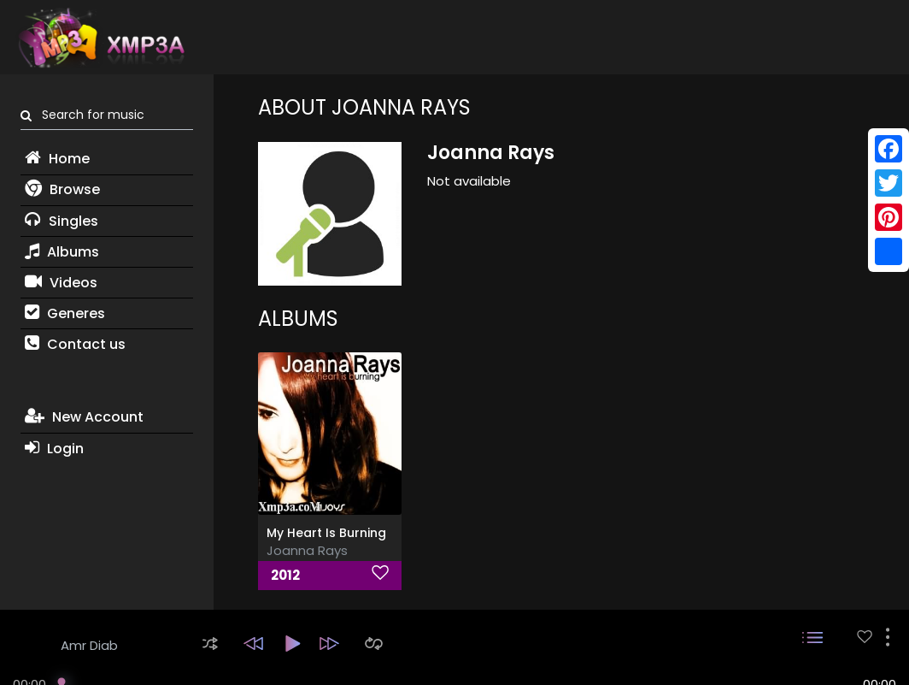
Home (57, 158)
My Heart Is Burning (326, 532)
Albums (62, 252)
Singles (61, 221)
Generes (65, 313)
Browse (62, 189)
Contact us (75, 344)
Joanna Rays (307, 550)
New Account (84, 417)
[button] (210, 643)
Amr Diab (89, 645)
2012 (285, 575)
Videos (61, 282)
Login (54, 448)
